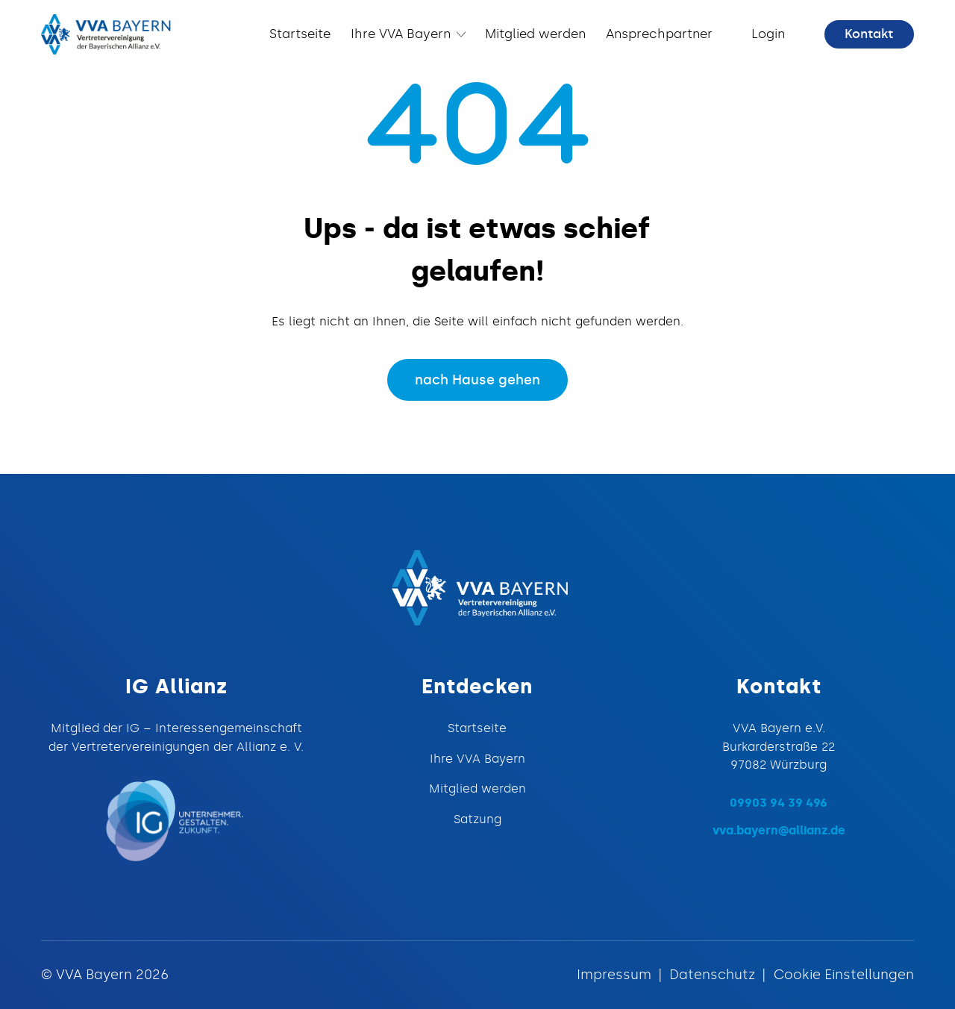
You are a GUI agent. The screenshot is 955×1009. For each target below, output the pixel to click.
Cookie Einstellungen (844, 974)
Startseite (477, 727)
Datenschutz (712, 974)
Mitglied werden (477, 788)
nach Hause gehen (477, 380)
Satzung (477, 818)
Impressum (614, 974)
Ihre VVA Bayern (477, 758)
